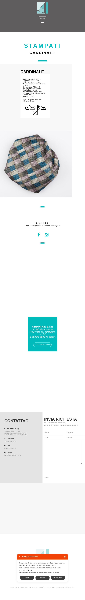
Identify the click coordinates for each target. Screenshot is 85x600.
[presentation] (61, 469)
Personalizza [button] (58, 578)
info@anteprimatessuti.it (12, 455)
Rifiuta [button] (42, 578)
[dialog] (42, 568)
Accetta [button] (27, 578)
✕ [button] (65, 557)
